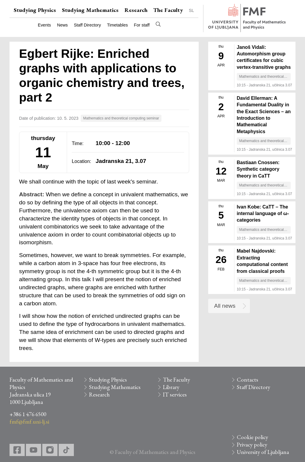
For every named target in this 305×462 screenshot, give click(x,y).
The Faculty (168, 10)
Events (44, 25)
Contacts (247, 379)
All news (224, 306)
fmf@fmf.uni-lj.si (29, 421)
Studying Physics (35, 10)
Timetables (117, 25)
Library (171, 387)
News (62, 25)
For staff (142, 25)
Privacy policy (252, 444)
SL (191, 10)
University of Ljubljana (263, 452)
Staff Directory (87, 25)
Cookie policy (252, 437)
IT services (175, 394)
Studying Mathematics (90, 10)
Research (136, 10)
